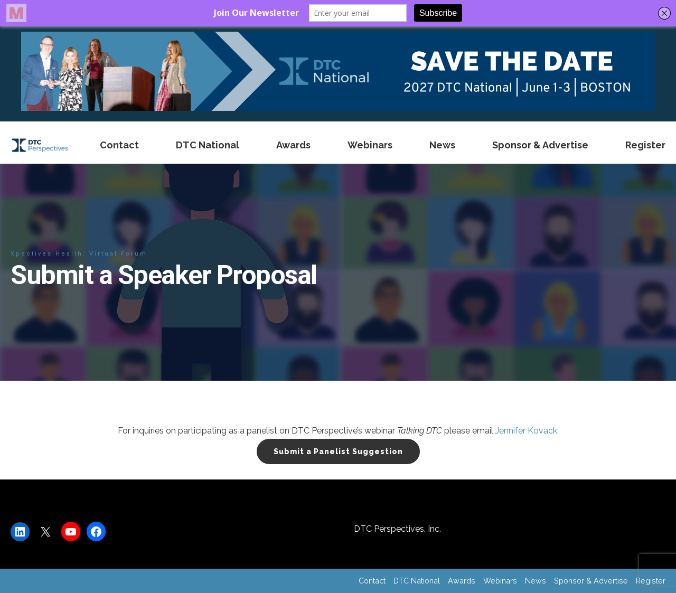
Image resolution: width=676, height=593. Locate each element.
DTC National (207, 144)
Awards (293, 144)
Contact (119, 144)
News (442, 144)
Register (645, 144)
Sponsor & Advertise (540, 144)
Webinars (370, 144)
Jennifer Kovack (526, 431)
